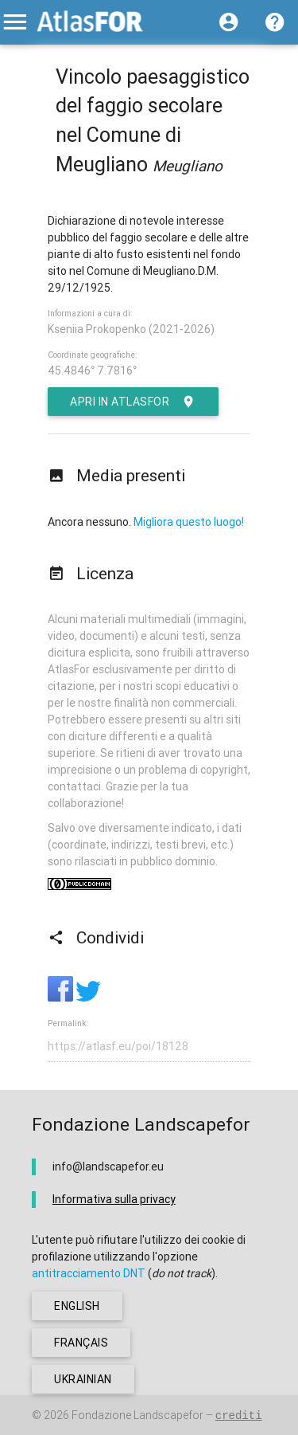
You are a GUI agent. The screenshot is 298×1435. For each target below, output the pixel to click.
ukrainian (83, 1379)
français (81, 1342)
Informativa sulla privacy (114, 1199)
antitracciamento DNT (88, 1273)
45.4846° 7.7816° (92, 370)
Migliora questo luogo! (189, 522)
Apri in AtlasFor (133, 401)
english (77, 1306)
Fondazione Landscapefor (137, 1415)
